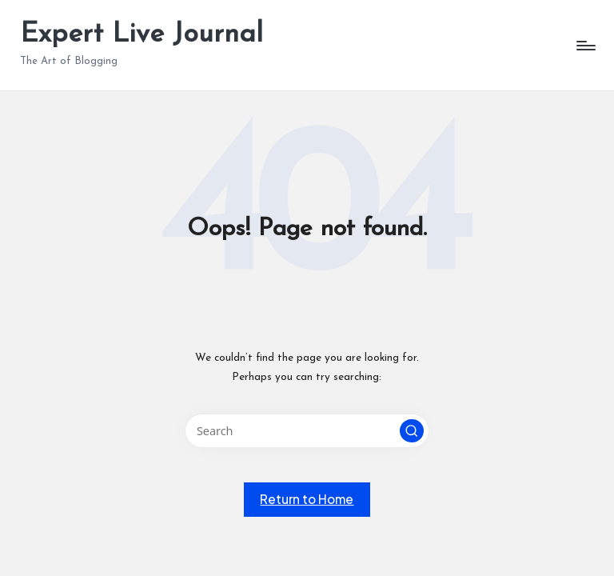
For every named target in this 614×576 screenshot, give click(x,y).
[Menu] (584, 45)
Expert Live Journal (141, 35)
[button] (412, 431)
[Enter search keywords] (307, 431)
